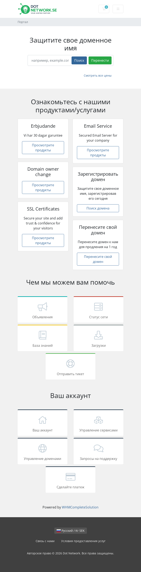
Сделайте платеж (70, 480)
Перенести (100, 60)
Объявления (42, 310)
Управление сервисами (98, 423)
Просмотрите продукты (43, 147)
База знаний (42, 338)
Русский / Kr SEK (71, 531)
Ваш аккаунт (42, 423)
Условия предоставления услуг (83, 541)
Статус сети (98, 310)
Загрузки (98, 338)
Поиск (79, 60)
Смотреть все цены (98, 75)
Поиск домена (97, 208)
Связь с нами (45, 541)
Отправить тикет (70, 367)
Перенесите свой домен (98, 259)
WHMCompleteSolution (80, 507)
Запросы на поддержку (98, 452)
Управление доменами (42, 452)
